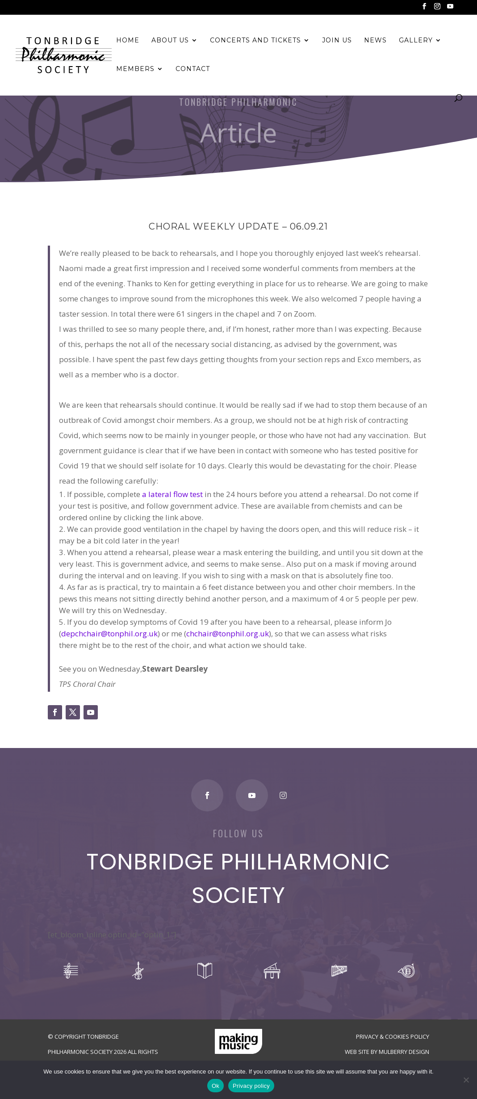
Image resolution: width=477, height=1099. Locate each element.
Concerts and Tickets (255, 40)
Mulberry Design (404, 1052)
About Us (170, 40)
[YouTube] (450, 9)
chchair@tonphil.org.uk (227, 633)
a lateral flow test (172, 494)
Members (135, 69)
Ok (215, 1085)
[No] (465, 1079)
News (375, 40)
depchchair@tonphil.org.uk (109, 633)
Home (127, 40)
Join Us (337, 40)
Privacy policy (251, 1085)
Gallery (416, 40)
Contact (193, 69)
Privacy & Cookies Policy (392, 1036)
